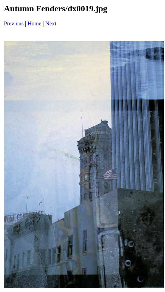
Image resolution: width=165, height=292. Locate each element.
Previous (14, 23)
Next (50, 23)
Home (34, 23)
